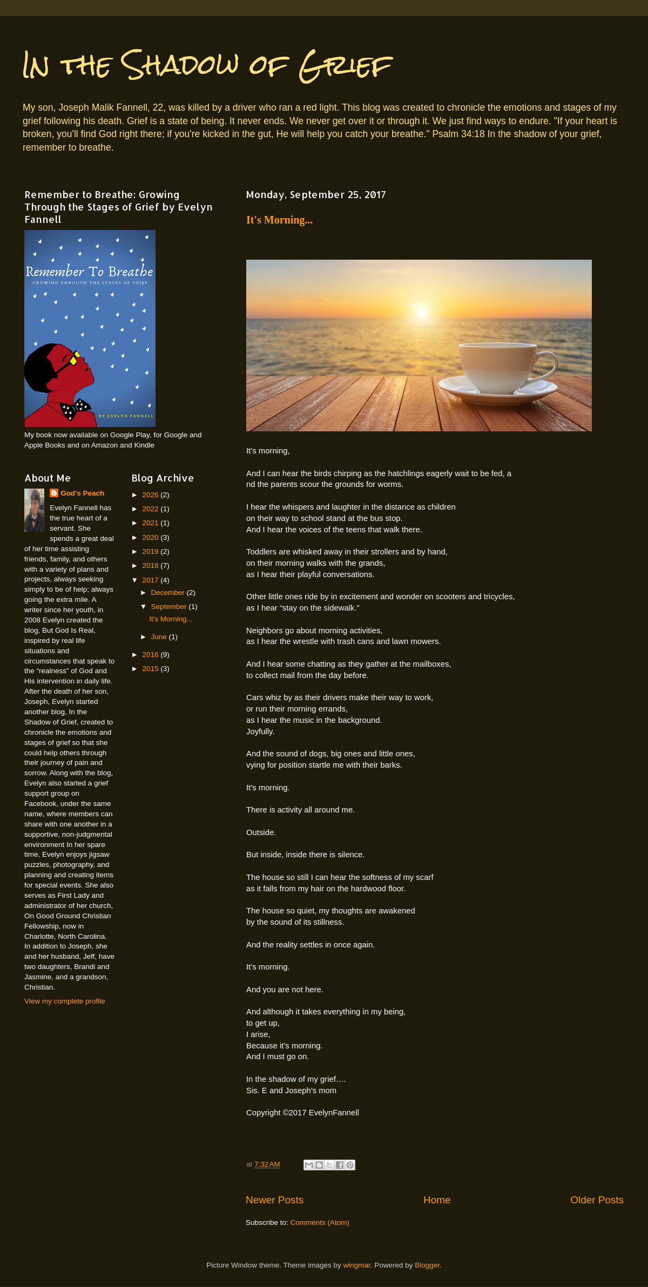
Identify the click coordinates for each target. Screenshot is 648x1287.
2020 (151, 537)
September (170, 606)
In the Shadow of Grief (207, 64)
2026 (151, 495)
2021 (151, 523)
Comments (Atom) (320, 1222)
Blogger (427, 1265)
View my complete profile (64, 1001)
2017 (151, 580)
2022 (151, 509)
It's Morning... (279, 220)
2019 (151, 551)
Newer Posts (274, 1199)
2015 (151, 669)
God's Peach (82, 493)
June (160, 637)
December (169, 592)
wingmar (356, 1265)
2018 (151, 565)
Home (436, 1199)
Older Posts (597, 1199)
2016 (151, 655)
